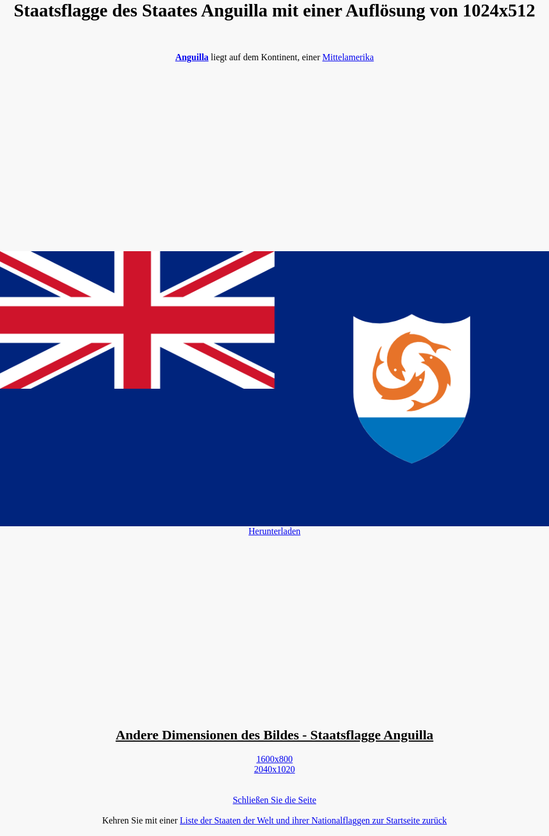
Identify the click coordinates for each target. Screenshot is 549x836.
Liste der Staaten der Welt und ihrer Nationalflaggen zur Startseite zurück (313, 820)
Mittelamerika (348, 57)
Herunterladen (275, 531)
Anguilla (192, 57)
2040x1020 (274, 769)
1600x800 (275, 759)
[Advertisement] (274, 151)
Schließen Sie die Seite (274, 800)
